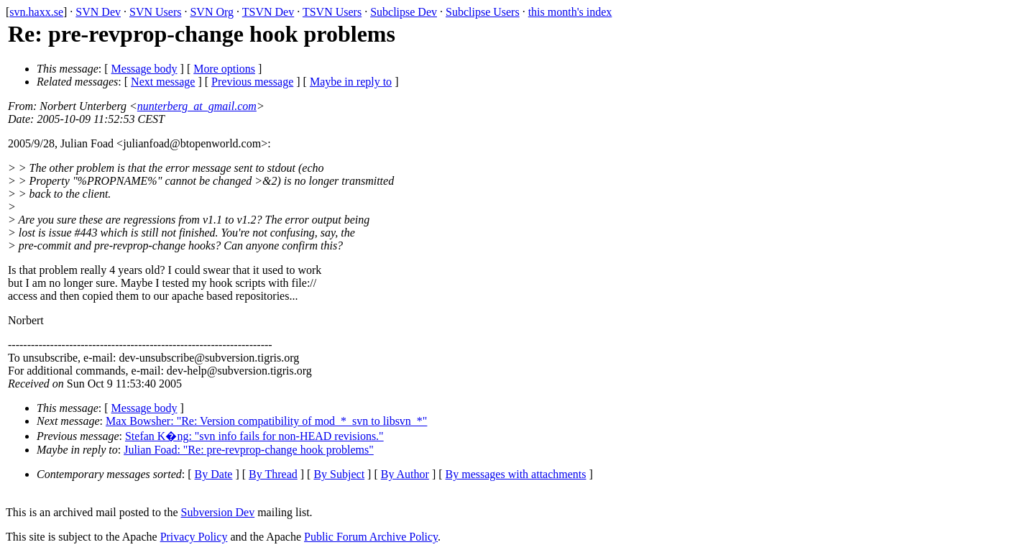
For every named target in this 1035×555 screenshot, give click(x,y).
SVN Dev (98, 12)
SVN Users (155, 12)
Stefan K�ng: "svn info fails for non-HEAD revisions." (254, 436)
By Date (214, 474)
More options (224, 69)
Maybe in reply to (351, 81)
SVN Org (212, 12)
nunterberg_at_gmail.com (197, 106)
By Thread (273, 474)
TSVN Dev (268, 12)
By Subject (338, 474)
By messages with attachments (516, 474)
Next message (163, 81)
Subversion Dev (218, 512)
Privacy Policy (194, 537)
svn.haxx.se (36, 12)
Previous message (252, 81)
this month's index (570, 12)
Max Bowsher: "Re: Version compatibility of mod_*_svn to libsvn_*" (266, 421)
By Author (405, 474)
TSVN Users (332, 12)
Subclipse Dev (403, 12)
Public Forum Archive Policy (371, 537)
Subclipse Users (483, 12)
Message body (144, 69)
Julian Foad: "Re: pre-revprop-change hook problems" (249, 450)
